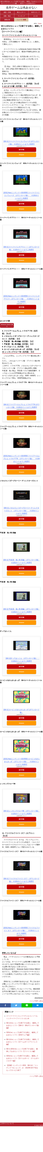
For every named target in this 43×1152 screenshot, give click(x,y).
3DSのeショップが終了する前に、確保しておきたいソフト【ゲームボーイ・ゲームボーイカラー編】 (22, 1058)
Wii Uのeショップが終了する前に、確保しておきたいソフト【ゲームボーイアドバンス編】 (22, 1042)
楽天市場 (21, 149)
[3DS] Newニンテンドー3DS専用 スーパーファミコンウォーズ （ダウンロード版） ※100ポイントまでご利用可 (21, 195)
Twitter (40, 23)
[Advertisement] (21, 1100)
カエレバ (24, 146)
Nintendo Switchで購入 (7, 325)
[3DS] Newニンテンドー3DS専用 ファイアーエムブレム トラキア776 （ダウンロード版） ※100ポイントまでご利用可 (21, 458)
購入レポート (21, 12)
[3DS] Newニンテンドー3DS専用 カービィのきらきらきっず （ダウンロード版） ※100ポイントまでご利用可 (21, 761)
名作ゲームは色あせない (21, 7)
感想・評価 (7, 12)
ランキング (21, 16)
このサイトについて (7, 1123)
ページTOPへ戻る (36, 1001)
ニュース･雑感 (21, 19)
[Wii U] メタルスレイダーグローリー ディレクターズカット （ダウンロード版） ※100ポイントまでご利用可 (21, 510)
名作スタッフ (35, 12)
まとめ (35, 16)
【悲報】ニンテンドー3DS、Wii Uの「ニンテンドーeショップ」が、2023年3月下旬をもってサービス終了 (22, 1067)
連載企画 (7, 19)
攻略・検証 (7, 16)
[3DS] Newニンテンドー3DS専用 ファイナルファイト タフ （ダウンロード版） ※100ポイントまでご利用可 (21, 930)
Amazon (21, 154)
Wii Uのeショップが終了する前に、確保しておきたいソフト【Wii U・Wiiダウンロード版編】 (22, 1025)
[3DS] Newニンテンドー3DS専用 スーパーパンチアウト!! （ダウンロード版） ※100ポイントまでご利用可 (21, 298)
